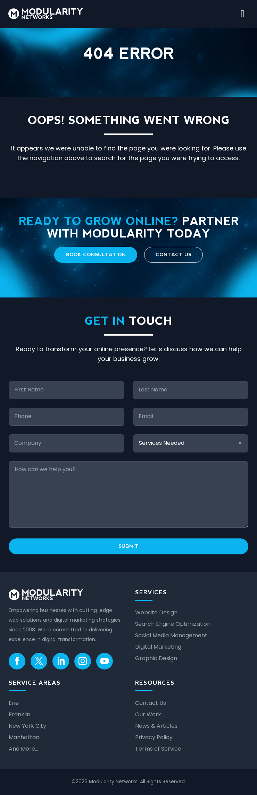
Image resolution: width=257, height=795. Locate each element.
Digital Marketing (158, 647)
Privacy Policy (154, 737)
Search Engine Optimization (172, 624)
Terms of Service (158, 749)
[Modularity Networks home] (45, 13)
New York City (27, 726)
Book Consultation (96, 254)
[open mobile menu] (243, 13)
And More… (23, 749)
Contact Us (173, 254)
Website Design (156, 612)
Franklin (19, 714)
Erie (14, 703)
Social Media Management (171, 635)
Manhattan (24, 737)
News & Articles (156, 726)
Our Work (148, 714)
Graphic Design (156, 658)
